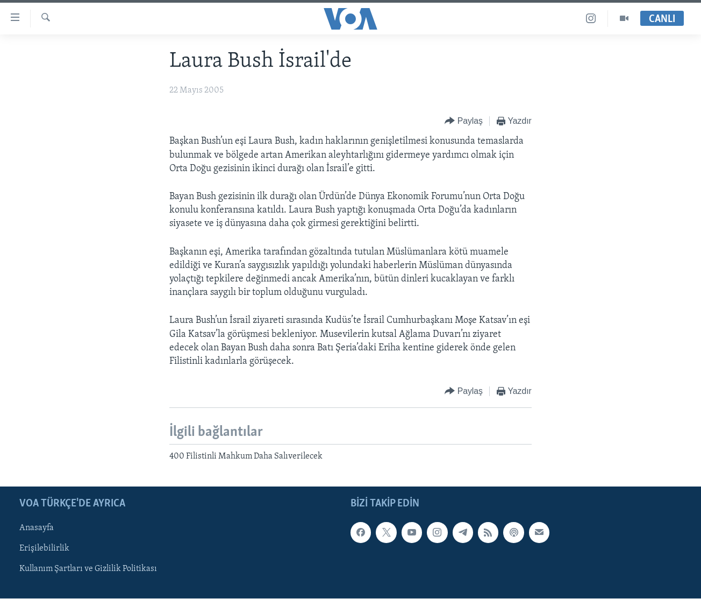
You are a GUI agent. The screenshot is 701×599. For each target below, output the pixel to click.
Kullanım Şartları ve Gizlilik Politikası (88, 569)
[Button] (464, 121)
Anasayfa (36, 528)
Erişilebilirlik (44, 549)
